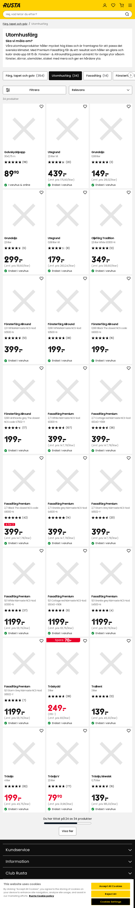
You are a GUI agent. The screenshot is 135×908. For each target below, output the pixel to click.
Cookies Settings (110, 901)
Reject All (110, 894)
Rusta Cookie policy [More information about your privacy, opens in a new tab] (41, 896)
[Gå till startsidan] (12, 5)
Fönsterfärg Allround (24, 328)
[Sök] (128, 14)
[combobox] (64, 14)
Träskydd (67, 689)
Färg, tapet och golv (15, 24)
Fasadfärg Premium (67, 418)
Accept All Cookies (110, 886)
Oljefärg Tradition (111, 240)
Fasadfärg (97, 76)
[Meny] (130, 5)
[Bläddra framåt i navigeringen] (131, 75)
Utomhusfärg (65, 76)
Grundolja (111, 154)
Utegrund (67, 154)
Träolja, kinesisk (111, 778)
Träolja (24, 778)
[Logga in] (105, 5)
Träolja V (67, 778)
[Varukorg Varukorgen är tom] (121, 5)
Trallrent (111, 689)
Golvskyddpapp (24, 154)
